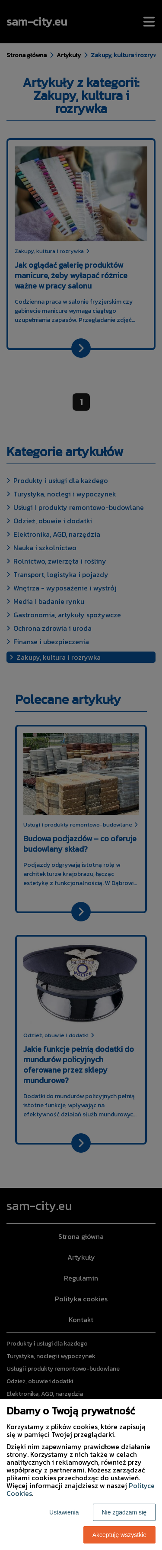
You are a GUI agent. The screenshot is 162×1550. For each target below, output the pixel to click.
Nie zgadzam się (124, 1512)
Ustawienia (64, 1512)
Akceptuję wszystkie (119, 1534)
